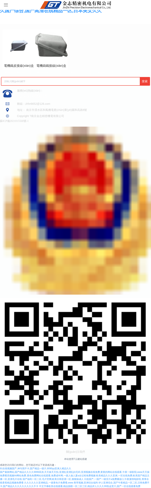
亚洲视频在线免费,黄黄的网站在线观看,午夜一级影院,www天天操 (115, 472)
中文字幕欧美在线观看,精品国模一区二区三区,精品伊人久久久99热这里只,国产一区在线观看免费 (89, 486)
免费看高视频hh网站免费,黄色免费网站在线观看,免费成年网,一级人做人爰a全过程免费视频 (48, 475)
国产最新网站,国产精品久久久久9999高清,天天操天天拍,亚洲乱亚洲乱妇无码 (40, 472)
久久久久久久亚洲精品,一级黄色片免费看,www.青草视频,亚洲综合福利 (61, 482)
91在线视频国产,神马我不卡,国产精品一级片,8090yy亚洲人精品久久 (35, 468)
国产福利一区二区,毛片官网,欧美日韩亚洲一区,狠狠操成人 (53, 479)
